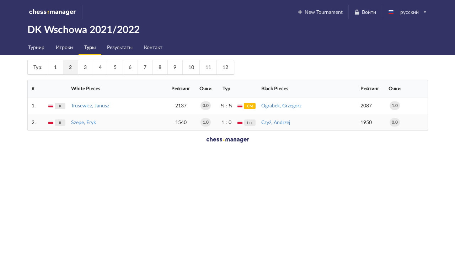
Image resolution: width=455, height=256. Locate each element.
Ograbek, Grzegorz (281, 105)
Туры (90, 47)
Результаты (120, 47)
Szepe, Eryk (83, 122)
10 (191, 67)
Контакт (153, 47)
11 (208, 67)
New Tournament (320, 12)
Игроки (64, 47)
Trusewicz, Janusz (90, 105)
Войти (365, 12)
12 (225, 67)
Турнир (36, 47)
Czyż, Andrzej (275, 122)
